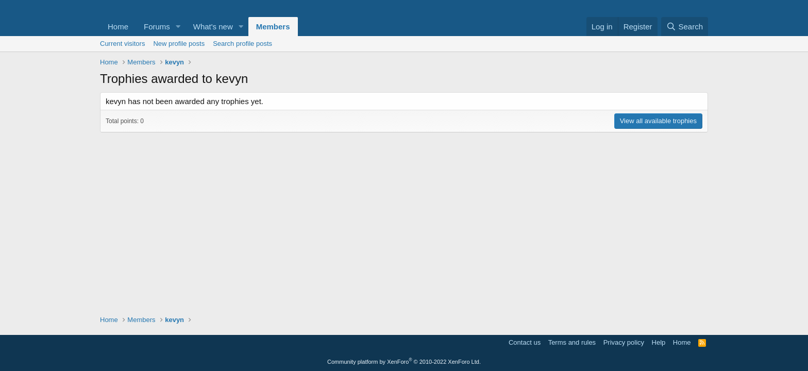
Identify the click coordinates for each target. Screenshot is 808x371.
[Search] (684, 26)
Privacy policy (623, 342)
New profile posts (179, 43)
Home (118, 26)
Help (659, 342)
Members (273, 26)
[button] (178, 26)
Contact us (525, 342)
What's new (213, 26)
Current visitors (122, 43)
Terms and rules (572, 342)
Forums (157, 26)
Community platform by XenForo (404, 362)
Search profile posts (242, 43)
